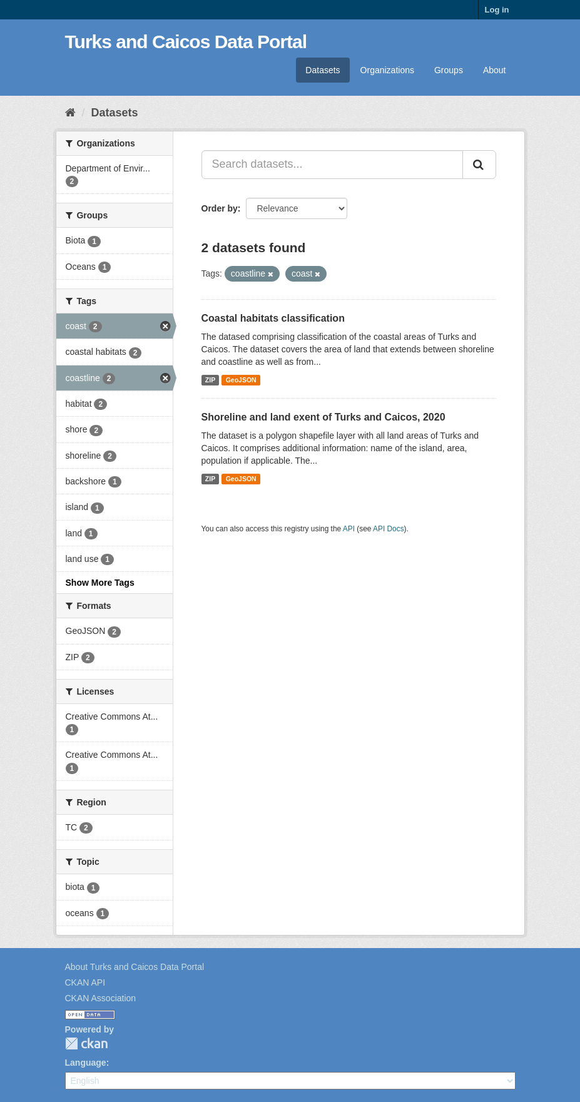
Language (85, 1063)
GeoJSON (241, 380)
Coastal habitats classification (273, 318)
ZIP (210, 380)
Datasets (322, 70)
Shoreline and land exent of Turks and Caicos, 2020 (323, 417)
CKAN (86, 1043)
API (349, 528)
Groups (448, 70)
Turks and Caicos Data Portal (186, 41)
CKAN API (85, 982)
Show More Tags (100, 583)
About (494, 70)
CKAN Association (100, 998)
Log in (497, 9)
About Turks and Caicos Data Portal (135, 967)
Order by (219, 208)
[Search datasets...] (332, 164)
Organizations (387, 70)
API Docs (388, 528)
